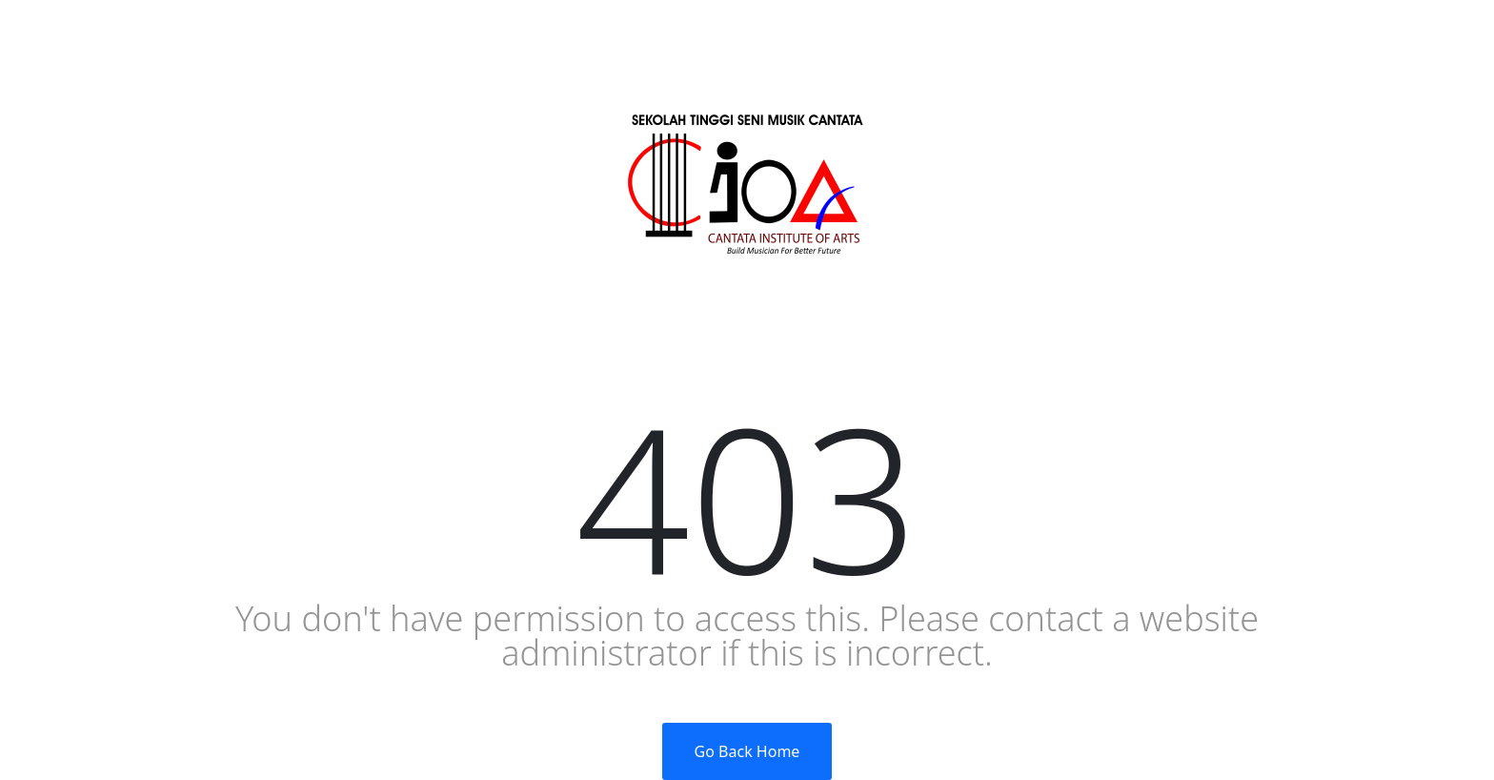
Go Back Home (747, 751)
